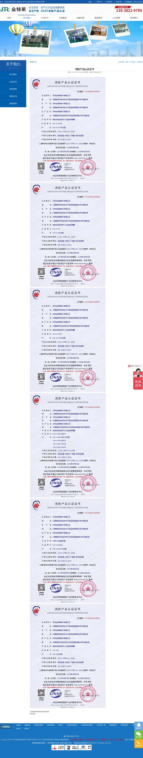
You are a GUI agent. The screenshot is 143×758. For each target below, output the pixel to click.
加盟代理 (80, 18)
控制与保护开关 (66, 743)
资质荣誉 (13, 89)
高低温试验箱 (38, 725)
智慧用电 (109, 2)
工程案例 (62, 18)
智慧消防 (119, 2)
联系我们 (134, 18)
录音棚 (18, 725)
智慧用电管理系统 (77, 739)
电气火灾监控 (138, 2)
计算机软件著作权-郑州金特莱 (39, 711)
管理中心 (99, 2)
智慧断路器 (128, 2)
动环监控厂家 (101, 725)
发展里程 (13, 103)
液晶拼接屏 (124, 725)
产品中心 (45, 18)
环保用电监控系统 (87, 725)
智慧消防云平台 (91, 739)
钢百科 (61, 725)
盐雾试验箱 (50, 725)
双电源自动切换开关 (81, 743)
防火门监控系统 (131, 739)
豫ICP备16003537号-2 (71, 736)
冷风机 (18, 728)
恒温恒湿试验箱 (72, 725)
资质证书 (13, 96)
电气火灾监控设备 (116, 739)
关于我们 (27, 18)
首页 (9, 18)
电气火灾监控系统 (61, 739)
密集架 (27, 728)
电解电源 (27, 725)
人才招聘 (116, 18)
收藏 (89, 2)
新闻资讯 (98, 18)
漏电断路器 (113, 725)
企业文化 (13, 82)
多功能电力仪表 (53, 743)
